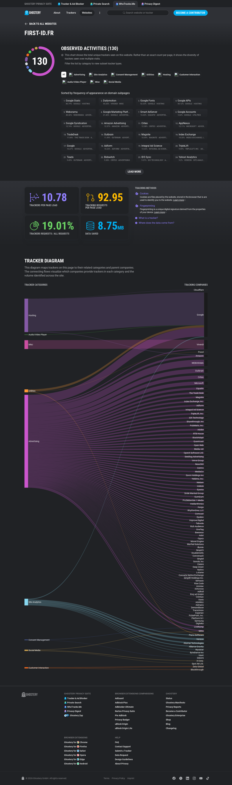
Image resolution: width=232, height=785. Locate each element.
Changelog (171, 728)
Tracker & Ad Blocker (71, 3)
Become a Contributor (190, 12)
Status (169, 698)
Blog (168, 724)
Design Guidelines (124, 759)
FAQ (117, 742)
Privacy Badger (122, 719)
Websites (87, 12)
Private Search (100, 3)
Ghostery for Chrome (76, 742)
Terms (106, 778)
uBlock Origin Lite (123, 728)
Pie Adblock (120, 715)
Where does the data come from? (154, 222)
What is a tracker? (146, 218)
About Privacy (121, 763)
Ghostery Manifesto (175, 702)
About (57, 12)
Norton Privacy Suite (125, 711)
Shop (168, 719)
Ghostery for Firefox (75, 746)
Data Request (121, 755)
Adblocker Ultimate (124, 707)
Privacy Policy (118, 778)
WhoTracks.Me (125, 3)
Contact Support (123, 746)
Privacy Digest (150, 3)
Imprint (130, 778)
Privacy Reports (173, 707)
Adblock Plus (121, 702)
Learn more (179, 200)
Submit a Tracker (123, 751)
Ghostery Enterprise (175, 715)
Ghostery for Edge (74, 759)
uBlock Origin (121, 724)
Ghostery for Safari (75, 751)
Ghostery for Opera (75, 755)
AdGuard (119, 698)
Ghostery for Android (76, 763)
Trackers (71, 12)
